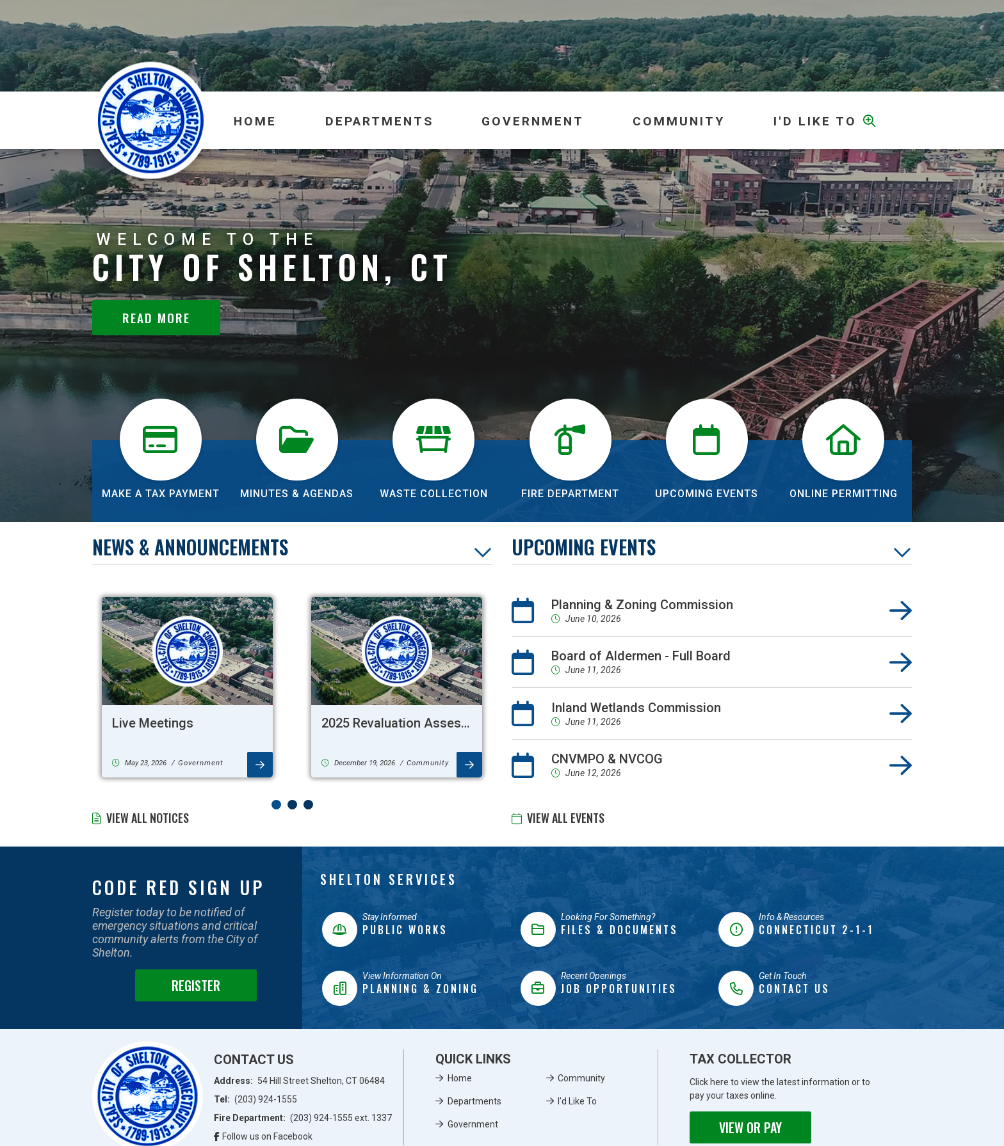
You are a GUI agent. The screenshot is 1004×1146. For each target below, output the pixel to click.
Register (196, 985)
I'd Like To (577, 1101)
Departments (474, 1101)
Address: (299, 1081)
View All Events (565, 817)
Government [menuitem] (533, 121)
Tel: (256, 1099)
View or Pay (750, 1127)
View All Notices (147, 817)
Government (473, 1124)
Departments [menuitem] (379, 121)
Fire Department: (303, 1118)
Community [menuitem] (679, 121)
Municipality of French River (150, 120)
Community (581, 1078)
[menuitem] (254, 120)
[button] (276, 804)
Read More (156, 317)
